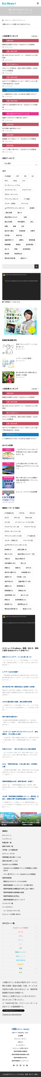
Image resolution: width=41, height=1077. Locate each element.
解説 (20, 972)
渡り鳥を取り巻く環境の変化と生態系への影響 (18, 687)
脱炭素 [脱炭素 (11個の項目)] (7, 253)
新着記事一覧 (6, 842)
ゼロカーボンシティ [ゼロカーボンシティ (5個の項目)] (11, 194)
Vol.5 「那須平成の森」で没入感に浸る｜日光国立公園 (19, 765)
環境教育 (20, 964)
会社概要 (20, 1036)
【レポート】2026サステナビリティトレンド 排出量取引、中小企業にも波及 (20, 733)
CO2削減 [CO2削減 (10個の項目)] (8, 176)
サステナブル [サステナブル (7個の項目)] (26, 190)
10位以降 (34, 36)
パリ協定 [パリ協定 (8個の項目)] (27, 199)
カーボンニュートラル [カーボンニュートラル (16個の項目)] (12, 185)
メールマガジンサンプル (11, 911)
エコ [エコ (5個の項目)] (23, 181)
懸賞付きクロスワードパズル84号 (15, 881)
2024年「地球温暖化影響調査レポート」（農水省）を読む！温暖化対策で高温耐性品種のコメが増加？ (20, 797)
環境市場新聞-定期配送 (20, 1051)
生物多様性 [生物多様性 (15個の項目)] (29, 244)
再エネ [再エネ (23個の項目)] (19, 212)
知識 (20, 968)
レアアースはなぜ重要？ (10, 672)
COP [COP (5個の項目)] (17, 176)
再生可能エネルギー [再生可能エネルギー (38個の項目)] (11, 217)
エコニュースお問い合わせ (11, 914)
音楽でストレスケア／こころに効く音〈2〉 (17, 657)
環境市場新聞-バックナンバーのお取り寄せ (18, 885)
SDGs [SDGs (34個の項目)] (15, 181)
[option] (10, 819)
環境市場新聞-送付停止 (11, 896)
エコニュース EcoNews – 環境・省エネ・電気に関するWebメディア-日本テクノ (20, 649)
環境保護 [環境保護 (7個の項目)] (32, 240)
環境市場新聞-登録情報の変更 (13, 892)
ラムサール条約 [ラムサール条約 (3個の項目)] (10, 203)
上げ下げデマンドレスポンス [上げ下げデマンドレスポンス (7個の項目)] (14, 208)
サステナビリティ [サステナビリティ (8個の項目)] (11, 190)
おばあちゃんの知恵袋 (10, 864)
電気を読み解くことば (10, 861)
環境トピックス (20, 952)
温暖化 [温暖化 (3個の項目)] (21, 240)
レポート (20, 940)
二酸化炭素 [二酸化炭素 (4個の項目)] (8, 212)
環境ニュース (20, 956)
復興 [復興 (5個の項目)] (14, 226)
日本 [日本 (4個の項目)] (22, 226)
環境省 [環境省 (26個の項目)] (18, 244)
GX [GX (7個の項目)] (33, 176)
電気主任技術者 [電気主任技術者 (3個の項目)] (10, 258)
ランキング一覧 (7, 903)
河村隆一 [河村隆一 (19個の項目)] (8, 235)
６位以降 (34, 389)
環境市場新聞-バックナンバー (20, 1061)
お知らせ (20, 1042)
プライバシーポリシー (20, 1039)
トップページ (6, 839)
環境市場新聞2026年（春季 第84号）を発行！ (18, 781)
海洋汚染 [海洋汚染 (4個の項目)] (19, 235)
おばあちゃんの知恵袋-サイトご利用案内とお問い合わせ (20, 869)
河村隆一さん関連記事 (10, 850)
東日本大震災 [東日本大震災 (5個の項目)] (9, 231)
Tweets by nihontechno (11, 1014)
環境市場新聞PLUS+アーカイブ (14, 900)
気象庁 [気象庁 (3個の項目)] (32, 231)
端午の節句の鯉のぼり (10, 717)
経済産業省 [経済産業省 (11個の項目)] (26, 249)
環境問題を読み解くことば (11, 857)
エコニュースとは (8, 853)
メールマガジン (7, 907)
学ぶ (20, 944)
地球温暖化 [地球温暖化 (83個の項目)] (21, 222)
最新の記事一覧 (7, 846)
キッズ (20, 932)
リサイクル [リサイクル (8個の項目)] (24, 203)
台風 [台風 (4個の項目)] (25, 217)
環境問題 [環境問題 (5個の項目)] (8, 244)
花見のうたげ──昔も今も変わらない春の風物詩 (19, 749)
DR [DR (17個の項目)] (25, 176)
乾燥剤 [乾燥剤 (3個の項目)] (32, 208)
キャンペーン (6, 835)
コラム (20, 936)
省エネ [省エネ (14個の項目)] (7, 249)
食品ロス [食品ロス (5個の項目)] (24, 258)
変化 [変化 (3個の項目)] (31, 222)
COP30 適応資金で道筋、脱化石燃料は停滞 (17, 702)
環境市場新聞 (6, 878)
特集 (20, 948)
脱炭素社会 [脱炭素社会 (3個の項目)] (18, 253)
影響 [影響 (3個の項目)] (6, 226)
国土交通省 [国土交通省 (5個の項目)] (8, 222)
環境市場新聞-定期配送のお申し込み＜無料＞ (19, 889)
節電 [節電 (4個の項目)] (15, 249)
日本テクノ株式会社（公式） (20, 1032)
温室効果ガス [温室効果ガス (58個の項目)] (9, 240)
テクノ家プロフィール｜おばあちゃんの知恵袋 (19, 874)
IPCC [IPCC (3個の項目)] (6, 181)
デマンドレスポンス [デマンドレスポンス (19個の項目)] (11, 199)
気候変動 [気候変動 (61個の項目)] (22, 231)
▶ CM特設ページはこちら (11, 302)
